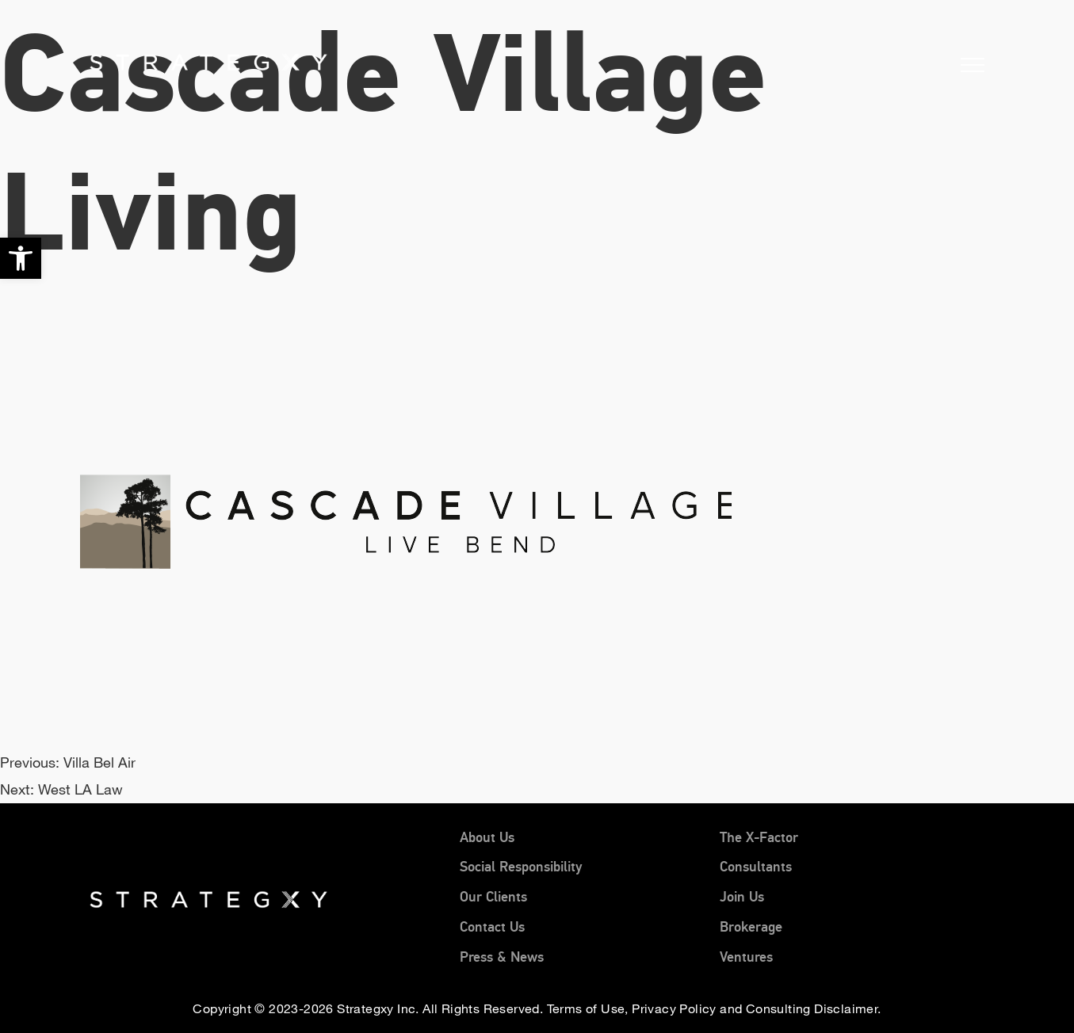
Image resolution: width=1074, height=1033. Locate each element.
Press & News (502, 957)
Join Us (742, 896)
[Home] (125, 61)
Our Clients (493, 896)
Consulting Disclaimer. (813, 1008)
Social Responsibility (521, 866)
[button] (20, 258)
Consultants (756, 866)
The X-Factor (759, 837)
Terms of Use (586, 1008)
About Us (487, 837)
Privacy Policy (674, 1008)
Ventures (746, 957)
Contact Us (492, 927)
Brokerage (751, 927)
